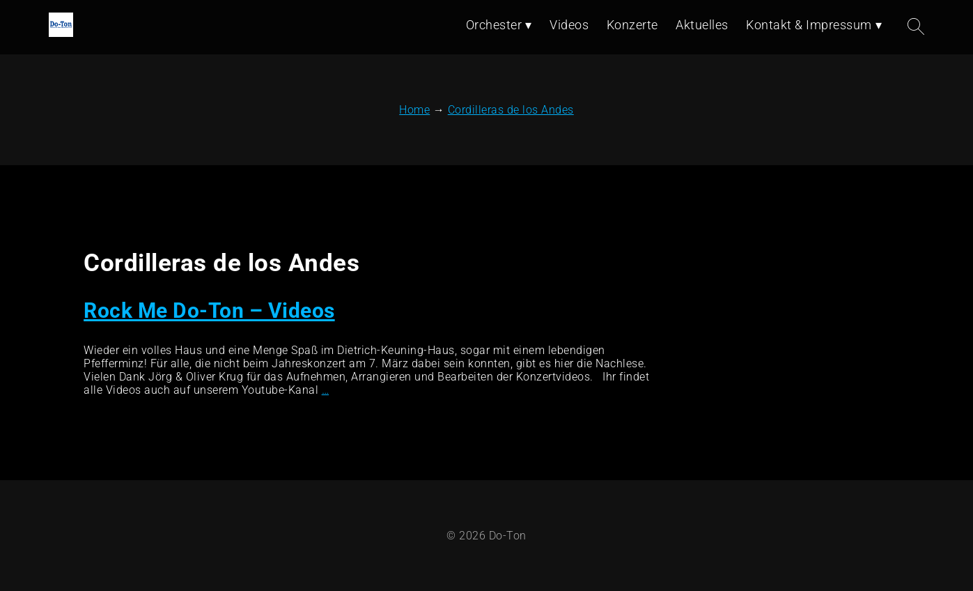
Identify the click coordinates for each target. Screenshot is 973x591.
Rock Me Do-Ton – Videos (209, 310)
